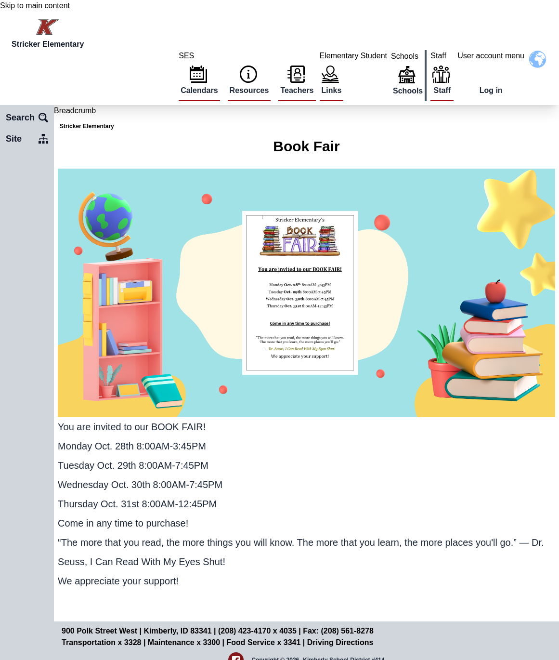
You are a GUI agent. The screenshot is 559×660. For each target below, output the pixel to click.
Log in (491, 90)
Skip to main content (35, 5)
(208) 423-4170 (245, 631)
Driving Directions (340, 642)
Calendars (199, 90)
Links (332, 90)
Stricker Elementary (87, 126)
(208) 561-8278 (347, 631)
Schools (408, 91)
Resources (249, 90)
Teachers (296, 90)
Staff (442, 90)
